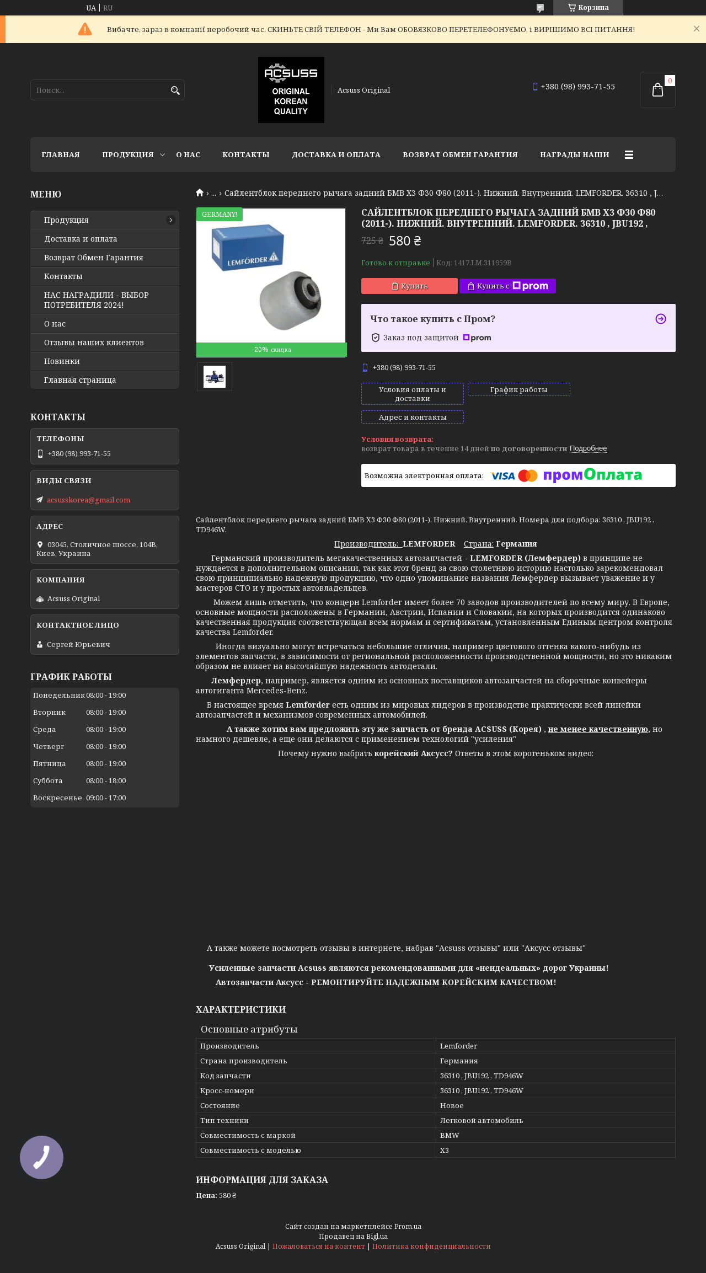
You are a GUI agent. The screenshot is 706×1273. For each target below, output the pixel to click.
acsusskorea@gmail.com (88, 499)
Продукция (128, 154)
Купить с (512, 286)
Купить (414, 286)
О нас (188, 154)
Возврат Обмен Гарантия (460, 154)
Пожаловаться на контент (318, 1227)
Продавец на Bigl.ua (353, 1217)
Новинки (62, 361)
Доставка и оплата (336, 154)
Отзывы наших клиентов (94, 342)
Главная (60, 154)
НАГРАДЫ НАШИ (574, 154)
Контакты (246, 154)
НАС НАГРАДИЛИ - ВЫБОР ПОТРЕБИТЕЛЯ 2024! (96, 300)
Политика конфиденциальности (431, 1227)
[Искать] (175, 90)
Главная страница (80, 380)
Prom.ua (407, 1207)
